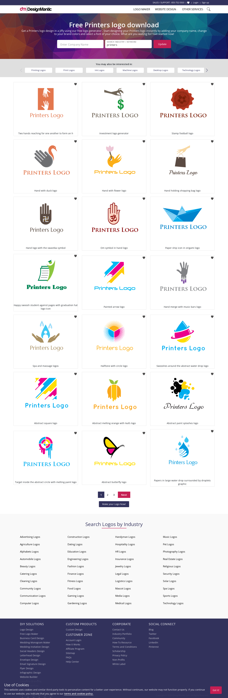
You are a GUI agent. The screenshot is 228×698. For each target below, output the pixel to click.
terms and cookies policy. (78, 693)
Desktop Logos (160, 69)
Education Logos (77, 550)
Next (124, 493)
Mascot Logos (123, 587)
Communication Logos (33, 595)
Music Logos (170, 536)
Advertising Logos (30, 536)
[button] (207, 69)
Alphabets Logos (29, 550)
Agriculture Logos (30, 543)
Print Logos (69, 69)
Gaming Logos (76, 595)
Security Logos (171, 572)
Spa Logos (169, 587)
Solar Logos (169, 580)
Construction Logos (78, 536)
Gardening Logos (77, 602)
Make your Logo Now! (114, 503)
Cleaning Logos (28, 580)
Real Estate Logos (173, 558)
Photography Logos (174, 550)
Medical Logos (123, 602)
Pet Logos (168, 543)
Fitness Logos (75, 580)
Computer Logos (29, 602)
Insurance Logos (124, 558)
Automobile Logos (30, 558)
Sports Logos (170, 595)
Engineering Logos (78, 558)
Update (162, 44)
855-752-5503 (177, 2)
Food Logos (74, 587)
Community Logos (30, 587)
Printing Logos (38, 69)
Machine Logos (130, 69)
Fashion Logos (76, 565)
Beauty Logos (27, 565)
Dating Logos (75, 543)
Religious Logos (172, 565)
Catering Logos (28, 572)
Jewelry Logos (123, 565)
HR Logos (120, 550)
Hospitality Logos (125, 543)
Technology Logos (191, 69)
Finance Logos (76, 572)
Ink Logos (99, 69)
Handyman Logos (125, 536)
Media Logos (122, 595)
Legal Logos (122, 572)
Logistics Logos (123, 580)
